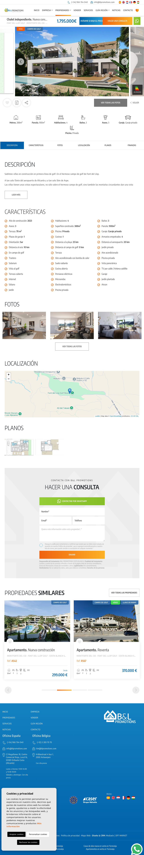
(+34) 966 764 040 (77, 2)
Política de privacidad (65, 546)
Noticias (116, 10)
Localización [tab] (84, 145)
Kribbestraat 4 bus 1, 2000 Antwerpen (45, 756)
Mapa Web (86, 835)
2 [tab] (64, 690)
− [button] (9, 379)
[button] (26, 103)
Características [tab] (36, 145)
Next (124, 61)
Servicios (88, 10)
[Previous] (8, 690)
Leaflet (97, 416)
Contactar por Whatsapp (72, 501)
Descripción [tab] (12, 145)
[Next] (135, 690)
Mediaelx (110, 835)
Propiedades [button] (62, 10)
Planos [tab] (108, 145)
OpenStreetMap (115, 416)
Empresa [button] (46, 10)
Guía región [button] (101, 10)
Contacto (128, 10)
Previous (19, 61)
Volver (134, 103)
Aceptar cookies (16, 834)
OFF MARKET (121, 835)
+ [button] (9, 375)
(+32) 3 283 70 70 (44, 742)
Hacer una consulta (117, 21)
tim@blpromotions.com (46, 748)
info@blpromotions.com (103, 2)
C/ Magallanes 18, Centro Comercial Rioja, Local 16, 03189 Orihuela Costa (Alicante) (17, 758)
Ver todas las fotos (110, 103)
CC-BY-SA (134, 416)
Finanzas (132, 145)
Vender (77, 10)
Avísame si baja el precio (92, 21)
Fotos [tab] (60, 145)
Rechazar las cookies (28, 842)
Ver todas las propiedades (124, 593)
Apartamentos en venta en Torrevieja (100, 849)
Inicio (36, 10)
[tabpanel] (37, 640)
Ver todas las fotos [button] (72, 346)
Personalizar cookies (38, 834)
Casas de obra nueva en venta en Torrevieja (100, 846)
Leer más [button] (16, 195)
